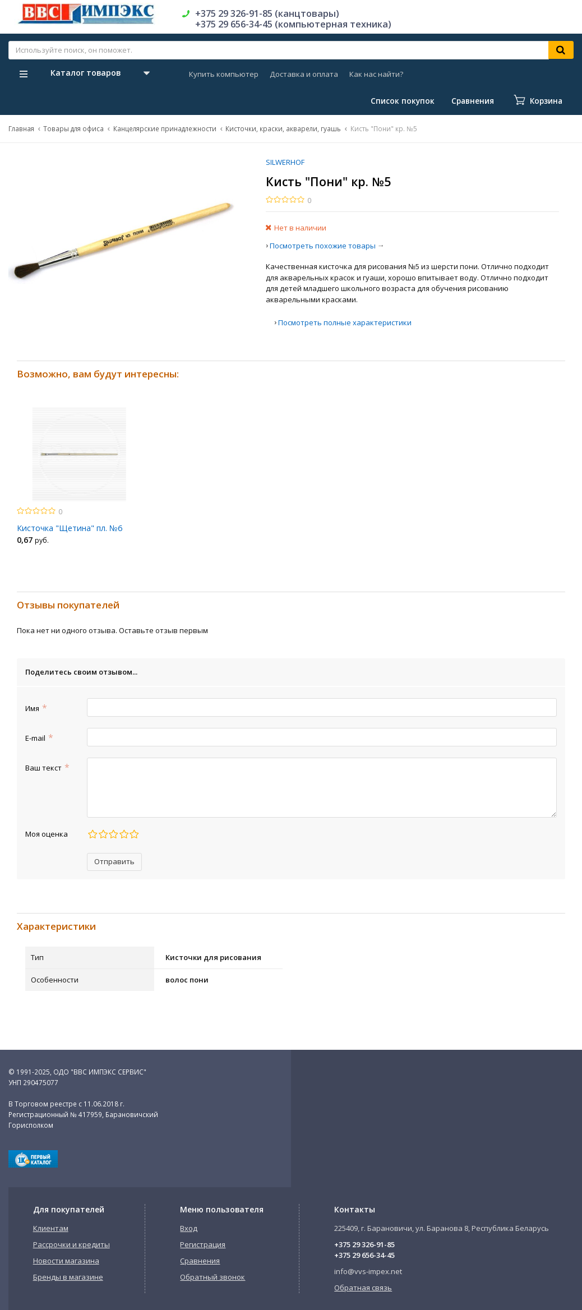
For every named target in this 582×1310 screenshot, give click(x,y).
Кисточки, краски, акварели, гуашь (283, 128)
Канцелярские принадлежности (164, 128)
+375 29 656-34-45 (364, 1255)
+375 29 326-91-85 (364, 1244)
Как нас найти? (376, 74)
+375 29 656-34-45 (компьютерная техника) (293, 24)
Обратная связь (363, 1288)
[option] (79, 479)
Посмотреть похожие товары (323, 246)
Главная (21, 128)
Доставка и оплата (304, 74)
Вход (188, 1228)
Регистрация (202, 1244)
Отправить (114, 861)
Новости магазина (66, 1261)
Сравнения (200, 1261)
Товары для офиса (73, 128)
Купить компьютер (223, 74)
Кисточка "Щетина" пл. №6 (69, 528)
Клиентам (50, 1228)
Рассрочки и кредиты (71, 1244)
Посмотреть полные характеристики (345, 322)
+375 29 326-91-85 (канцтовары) (267, 13)
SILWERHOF (285, 162)
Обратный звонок (212, 1277)
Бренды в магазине (68, 1277)
